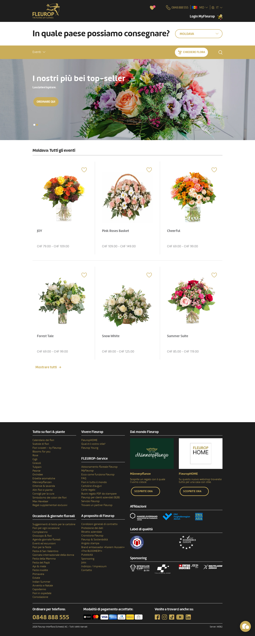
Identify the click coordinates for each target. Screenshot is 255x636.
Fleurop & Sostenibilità (94, 539)
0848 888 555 (51, 617)
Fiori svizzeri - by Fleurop (47, 447)
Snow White (110, 336)
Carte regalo (88, 489)
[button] (39, 52)
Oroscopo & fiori (42, 535)
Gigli (35, 459)
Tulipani (37, 467)
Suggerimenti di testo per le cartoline (54, 524)
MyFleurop (87, 470)
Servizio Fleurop (90, 501)
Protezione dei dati (92, 528)
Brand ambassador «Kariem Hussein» (103, 547)
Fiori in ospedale (42, 593)
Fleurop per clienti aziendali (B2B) (100, 497)
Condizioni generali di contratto (99, 524)
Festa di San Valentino (45, 551)
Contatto (86, 570)
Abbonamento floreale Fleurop (99, 466)
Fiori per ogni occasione (46, 528)
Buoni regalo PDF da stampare (99, 493)
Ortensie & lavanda (44, 486)
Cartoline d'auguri (91, 486)
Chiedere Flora (194, 52)
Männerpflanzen (42, 482)
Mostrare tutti (46, 367)
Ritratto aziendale (91, 531)
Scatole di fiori (41, 443)
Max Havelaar (40, 501)
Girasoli (37, 463)
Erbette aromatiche (44, 478)
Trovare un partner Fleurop (96, 505)
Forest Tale (45, 336)
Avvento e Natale (43, 585)
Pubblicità (87, 554)
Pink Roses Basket (115, 231)
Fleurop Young (89, 447)
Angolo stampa (90, 543)
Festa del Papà (41, 562)
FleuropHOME (89, 440)
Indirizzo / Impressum (94, 566)
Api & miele (39, 566)
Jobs (83, 562)
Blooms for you (41, 451)
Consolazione (40, 597)
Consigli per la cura (43, 493)
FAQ (83, 478)
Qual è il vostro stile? (93, 443)
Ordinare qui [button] (46, 101)
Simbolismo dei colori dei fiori (50, 497)
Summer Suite (177, 336)
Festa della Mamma (44, 558)
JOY (39, 231)
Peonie (36, 470)
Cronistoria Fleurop (92, 535)
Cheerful (173, 231)
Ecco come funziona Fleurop (97, 474)
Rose (35, 455)
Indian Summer (41, 581)
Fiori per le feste (42, 547)
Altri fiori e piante (43, 489)
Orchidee (38, 474)
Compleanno (40, 532)
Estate (36, 577)
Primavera (38, 574)
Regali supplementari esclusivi (50, 505)
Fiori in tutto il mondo (94, 482)
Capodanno (39, 589)
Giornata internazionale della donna (53, 554)
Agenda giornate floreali (46, 539)
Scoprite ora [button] (143, 491)
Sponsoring (87, 558)
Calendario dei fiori (43, 440)
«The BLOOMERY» (91, 551)
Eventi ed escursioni (44, 543)
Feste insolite (40, 570)
